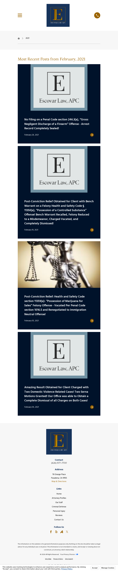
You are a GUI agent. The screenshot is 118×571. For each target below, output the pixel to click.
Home (59, 493)
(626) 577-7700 (59, 463)
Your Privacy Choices (69, 554)
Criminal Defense (59, 506)
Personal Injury (59, 511)
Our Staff (59, 502)
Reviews (58, 515)
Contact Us (59, 519)
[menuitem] (48, 559)
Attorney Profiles (59, 498)
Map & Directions (59, 481)
